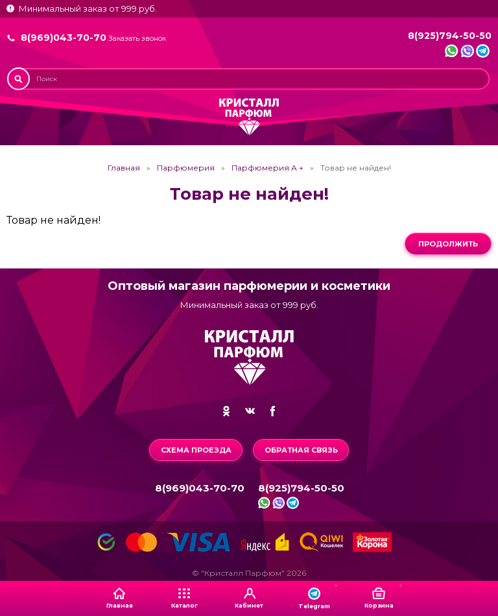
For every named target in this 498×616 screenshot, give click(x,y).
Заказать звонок (137, 38)
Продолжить (448, 243)
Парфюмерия (186, 167)
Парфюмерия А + (267, 167)
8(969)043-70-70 (63, 37)
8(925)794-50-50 (450, 35)
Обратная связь (301, 450)
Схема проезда (196, 450)
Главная (124, 167)
